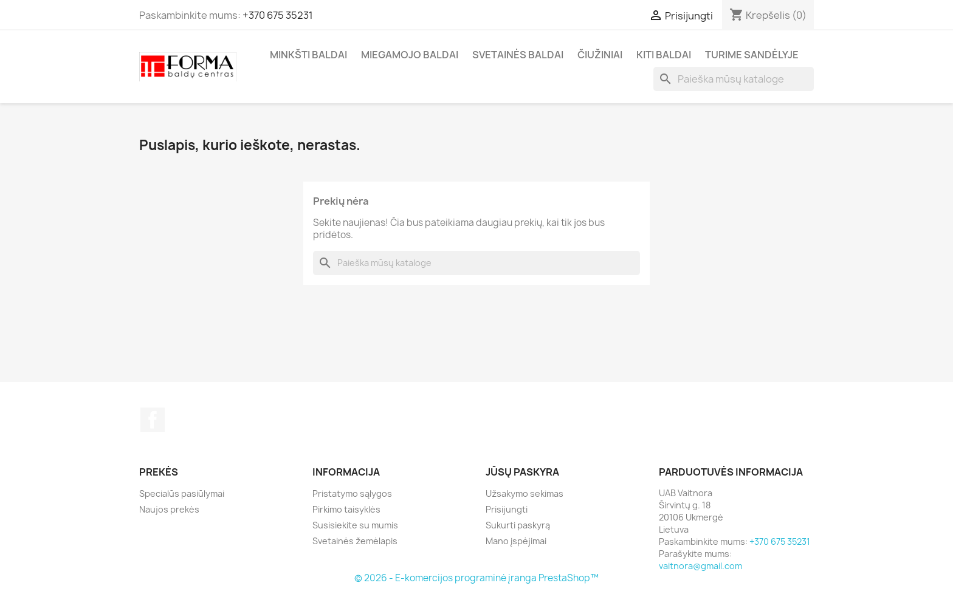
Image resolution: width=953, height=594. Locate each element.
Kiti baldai (663, 54)
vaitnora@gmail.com (700, 566)
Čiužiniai (599, 54)
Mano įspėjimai (516, 541)
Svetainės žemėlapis (354, 541)
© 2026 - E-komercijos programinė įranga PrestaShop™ (476, 578)
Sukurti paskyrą (518, 525)
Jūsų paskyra (522, 472)
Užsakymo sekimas (524, 493)
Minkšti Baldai (308, 54)
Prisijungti (507, 509)
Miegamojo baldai (409, 54)
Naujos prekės (169, 509)
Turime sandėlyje (752, 54)
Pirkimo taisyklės (346, 509)
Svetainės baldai (517, 54)
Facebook (152, 420)
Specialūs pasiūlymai (181, 493)
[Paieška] (733, 79)
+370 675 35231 (278, 15)
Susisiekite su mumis (355, 525)
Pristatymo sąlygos (352, 493)
